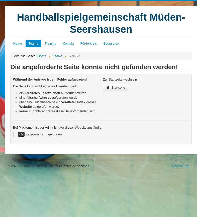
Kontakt (68, 43)
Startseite (115, 87)
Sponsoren (111, 43)
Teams (33, 43)
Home (17, 43)
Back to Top (180, 166)
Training (50, 43)
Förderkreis (88, 43)
